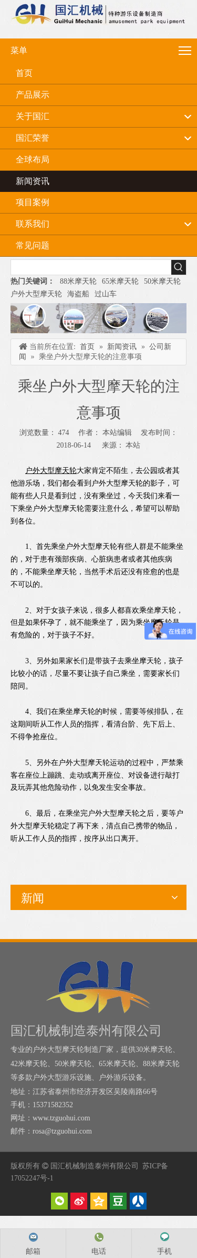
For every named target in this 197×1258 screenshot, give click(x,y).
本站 (133, 445)
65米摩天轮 (120, 281)
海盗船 (78, 294)
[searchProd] (91, 267)
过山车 (106, 294)
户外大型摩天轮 (36, 294)
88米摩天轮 (78, 281)
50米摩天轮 (162, 281)
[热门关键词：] (178, 267)
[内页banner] (98, 318)
